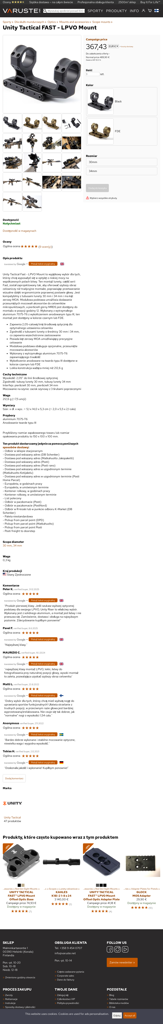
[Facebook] (110, 949)
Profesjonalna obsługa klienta (96, 2)
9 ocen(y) (46, 247)
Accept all (130, 1015)
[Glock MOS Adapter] (141, 879)
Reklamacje (11, 999)
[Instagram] (117, 949)
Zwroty (9, 995)
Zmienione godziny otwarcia (20, 977)
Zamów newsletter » (122, 962)
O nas (112, 1007)
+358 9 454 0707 (71, 948)
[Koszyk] (150, 11)
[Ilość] (92, 74)
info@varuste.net (65, 953)
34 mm (17, 545)
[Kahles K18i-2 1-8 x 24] (61, 879)
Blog (111, 995)
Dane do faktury (65, 979)
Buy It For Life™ (150, 2)
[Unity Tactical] (12, 811)
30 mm (7, 545)
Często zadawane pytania (70, 971)
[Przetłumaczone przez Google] (14, 264)
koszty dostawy (127, 46)
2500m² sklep (127, 2)
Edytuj (117, 1015)
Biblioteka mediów (119, 1003)
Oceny (14, 2)
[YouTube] (125, 949)
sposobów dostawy (15, 447)
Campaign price (96, 39)
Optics (53, 22)
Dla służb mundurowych (30, 22)
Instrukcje (10, 1003)
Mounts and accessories (75, 22)
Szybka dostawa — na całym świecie (51, 2)
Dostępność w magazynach (19, 231)
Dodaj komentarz (14, 778)
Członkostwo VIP (66, 999)
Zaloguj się (62, 995)
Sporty (95, 10)
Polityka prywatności (68, 1003)
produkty (116, 10)
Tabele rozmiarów (118, 999)
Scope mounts (102, 22)
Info (134, 10)
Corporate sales (65, 975)
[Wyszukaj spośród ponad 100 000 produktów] (64, 11)
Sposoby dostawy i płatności (20, 1007)
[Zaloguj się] (143, 11)
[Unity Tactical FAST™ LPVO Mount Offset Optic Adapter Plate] (101, 879)
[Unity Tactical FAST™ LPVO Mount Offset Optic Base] (21, 879)
